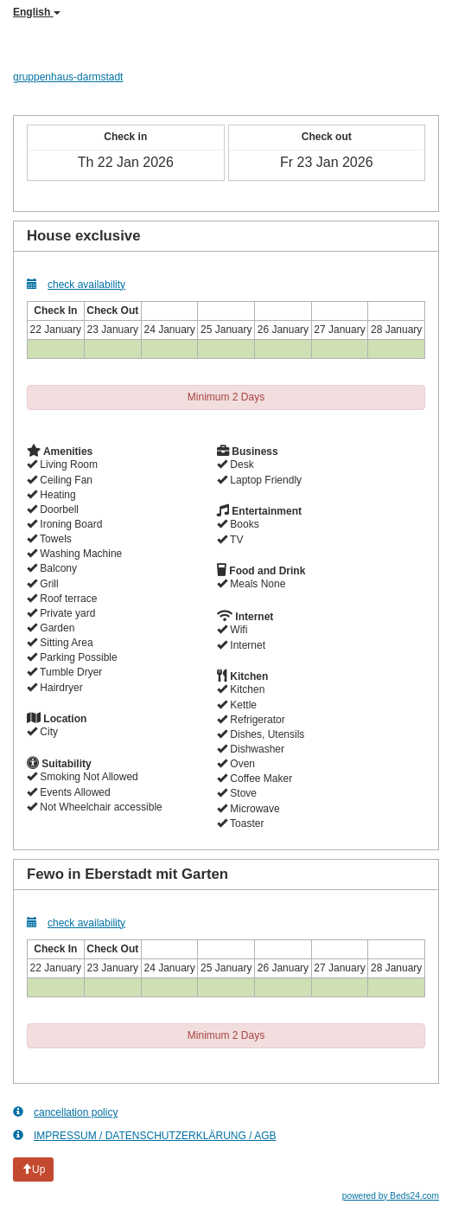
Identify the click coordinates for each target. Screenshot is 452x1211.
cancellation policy (65, 1111)
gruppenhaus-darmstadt (68, 77)
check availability (76, 284)
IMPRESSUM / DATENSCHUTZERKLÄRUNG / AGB (144, 1135)
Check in (125, 137)
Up (33, 1169)
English (36, 12)
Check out (327, 137)
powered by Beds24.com (390, 1196)
